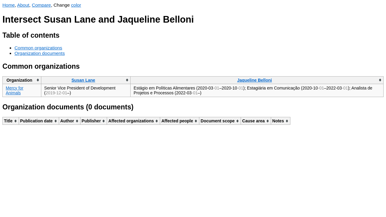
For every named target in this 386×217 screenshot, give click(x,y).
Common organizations (38, 47)
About (23, 5)
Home (8, 5)
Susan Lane (83, 80)
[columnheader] (22, 80)
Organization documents (39, 53)
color (76, 5)
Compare (41, 5)
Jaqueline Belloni (254, 80)
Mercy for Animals (14, 90)
